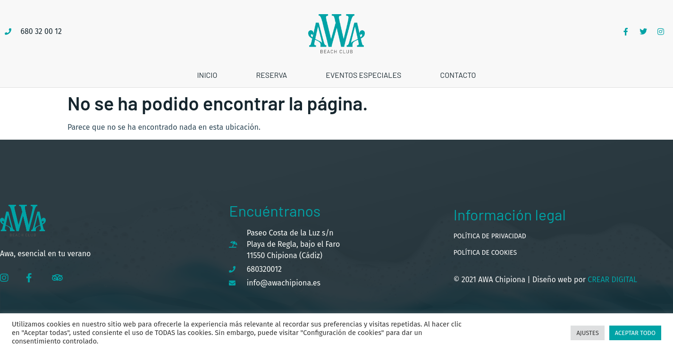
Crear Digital (611, 279)
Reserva (271, 74)
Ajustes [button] (587, 332)
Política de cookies (485, 253)
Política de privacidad (490, 236)
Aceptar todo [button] (635, 332)
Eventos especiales (363, 74)
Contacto (458, 74)
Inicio (207, 74)
